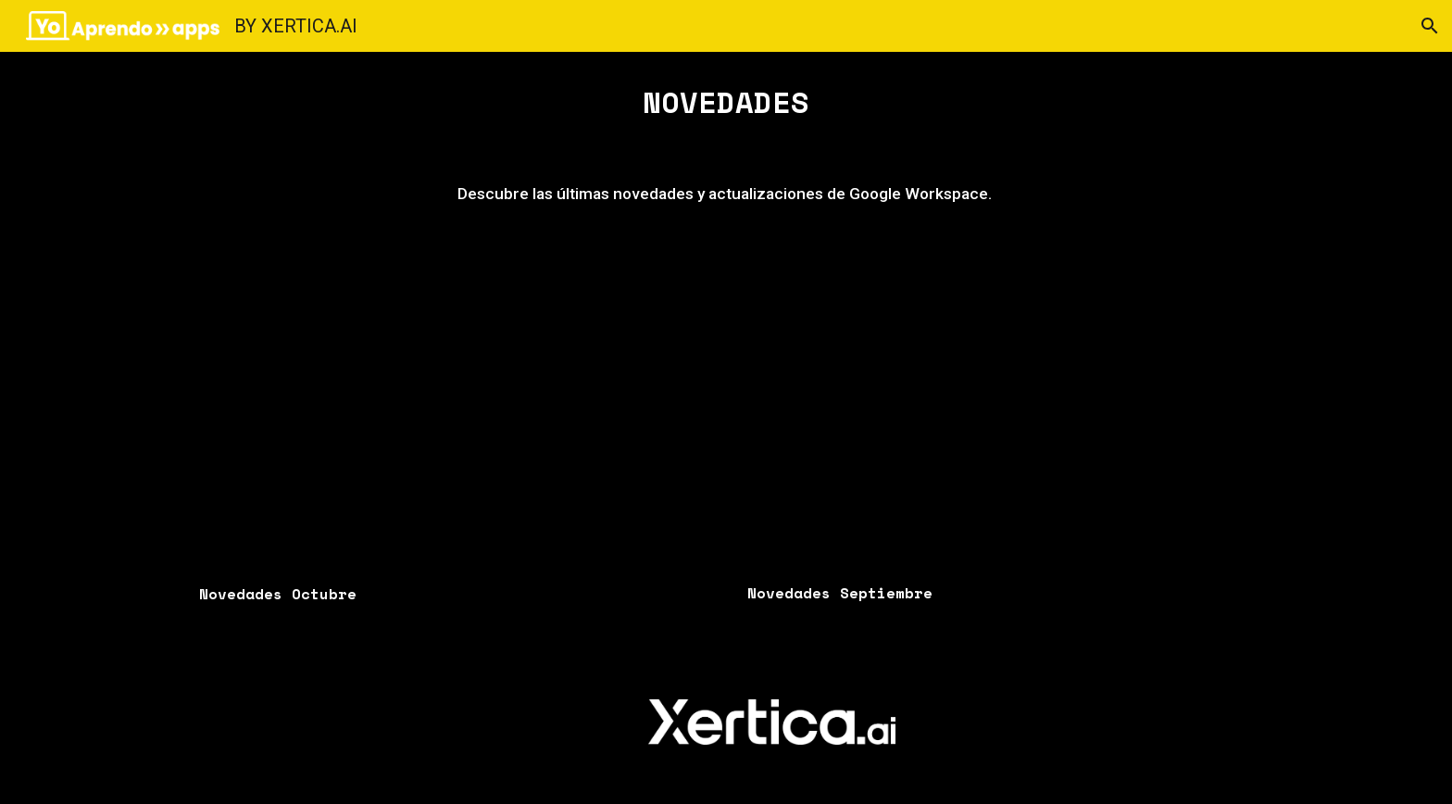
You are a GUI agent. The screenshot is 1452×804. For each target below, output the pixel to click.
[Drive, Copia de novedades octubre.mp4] (452, 414)
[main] (726, 102)
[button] (1430, 26)
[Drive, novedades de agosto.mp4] (1000, 413)
